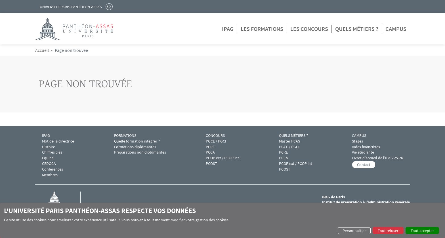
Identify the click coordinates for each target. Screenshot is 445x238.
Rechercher (110, 6)
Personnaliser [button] (354, 230)
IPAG (228, 28)
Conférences (52, 169)
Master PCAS (289, 141)
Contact (363, 164)
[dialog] (222, 220)
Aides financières (366, 146)
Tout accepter (422, 230)
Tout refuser (388, 230)
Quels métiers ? (356, 28)
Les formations (262, 28)
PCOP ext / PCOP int (222, 158)
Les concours (309, 28)
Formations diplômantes (135, 146)
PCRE (210, 146)
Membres (50, 175)
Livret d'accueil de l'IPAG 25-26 (377, 158)
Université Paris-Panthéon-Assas (71, 7)
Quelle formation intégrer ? (137, 141)
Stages (357, 141)
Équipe (48, 158)
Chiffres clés (52, 152)
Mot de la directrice (58, 141)
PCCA (210, 152)
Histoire (48, 146)
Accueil (42, 50)
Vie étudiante (363, 152)
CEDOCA (49, 163)
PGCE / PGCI (216, 141)
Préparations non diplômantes (140, 152)
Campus (395, 28)
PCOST (211, 163)
